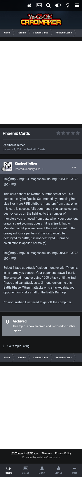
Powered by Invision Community (41, 457)
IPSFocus (32, 453)
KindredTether (16, 145)
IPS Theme (17, 453)
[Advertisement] (41, 82)
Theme (47, 453)
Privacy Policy (63, 453)
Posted (30, 169)
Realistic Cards (35, 149)
